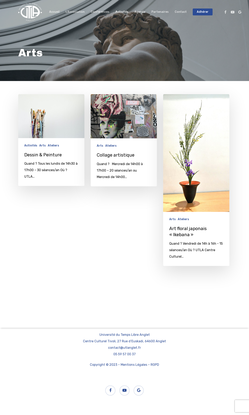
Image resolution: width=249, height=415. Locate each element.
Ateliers (53, 145)
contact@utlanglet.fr (124, 348)
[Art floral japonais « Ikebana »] (196, 180)
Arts (42, 145)
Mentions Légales (134, 365)
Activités (30, 145)
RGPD (155, 365)
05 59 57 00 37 (124, 354)
